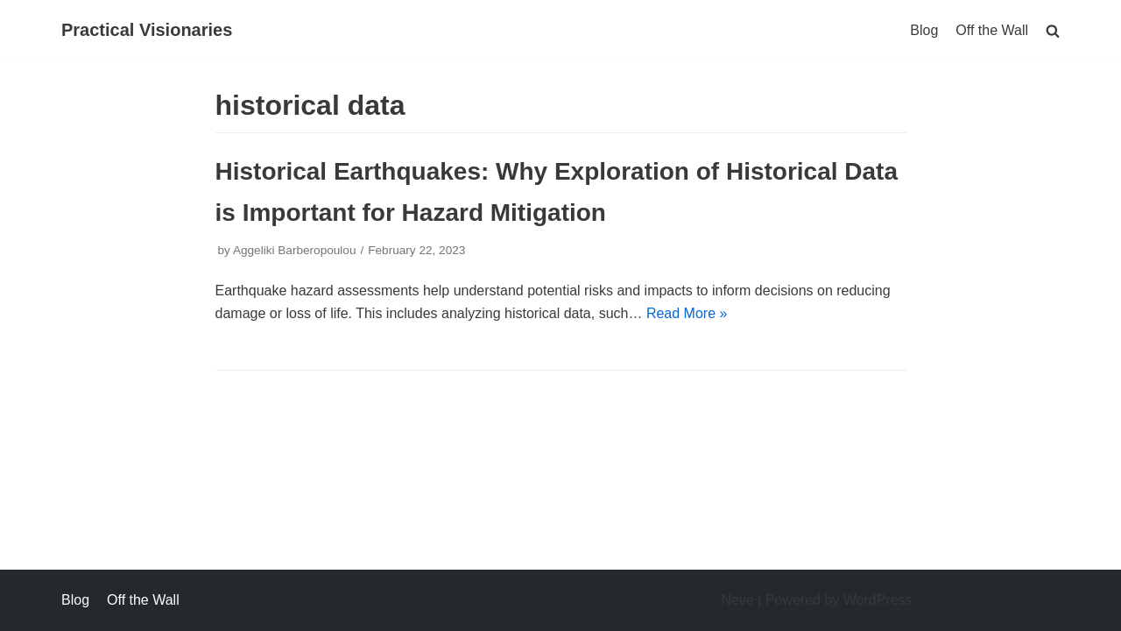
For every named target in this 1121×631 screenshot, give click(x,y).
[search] (1053, 30)
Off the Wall (991, 30)
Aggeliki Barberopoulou (294, 250)
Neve (737, 599)
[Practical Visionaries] (146, 31)
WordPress (878, 599)
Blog (924, 30)
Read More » (687, 313)
